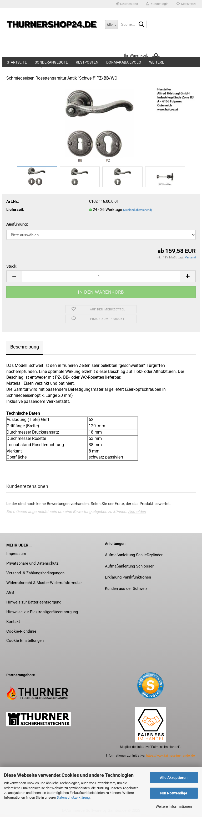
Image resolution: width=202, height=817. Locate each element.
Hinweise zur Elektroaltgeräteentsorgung (42, 612)
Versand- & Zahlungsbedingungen (35, 573)
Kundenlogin (157, 4)
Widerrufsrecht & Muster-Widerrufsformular (44, 582)
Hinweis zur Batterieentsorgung (33, 602)
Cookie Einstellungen (25, 640)
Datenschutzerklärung (73, 797)
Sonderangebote (51, 62)
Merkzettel (186, 4)
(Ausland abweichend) (137, 210)
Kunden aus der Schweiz (126, 588)
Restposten (87, 62)
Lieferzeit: (15, 209)
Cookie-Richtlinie (21, 631)
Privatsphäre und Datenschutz (32, 563)
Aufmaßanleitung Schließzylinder (134, 555)
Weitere (156, 62)
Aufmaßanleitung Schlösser (129, 566)
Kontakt (13, 621)
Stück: (11, 266)
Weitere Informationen (174, 806)
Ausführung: (17, 224)
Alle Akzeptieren (174, 778)
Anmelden (137, 511)
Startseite (17, 62)
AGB (10, 592)
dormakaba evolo (123, 62)
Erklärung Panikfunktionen (128, 577)
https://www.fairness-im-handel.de (170, 755)
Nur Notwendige (173, 793)
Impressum (16, 553)
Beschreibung (24, 347)
